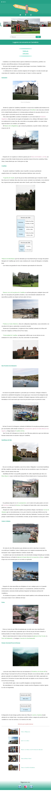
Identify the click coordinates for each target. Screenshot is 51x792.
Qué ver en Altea (25, 740)
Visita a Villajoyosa (25, 731)
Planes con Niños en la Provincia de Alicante (32, 749)
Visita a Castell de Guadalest (28, 767)
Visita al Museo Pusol (26, 758)
